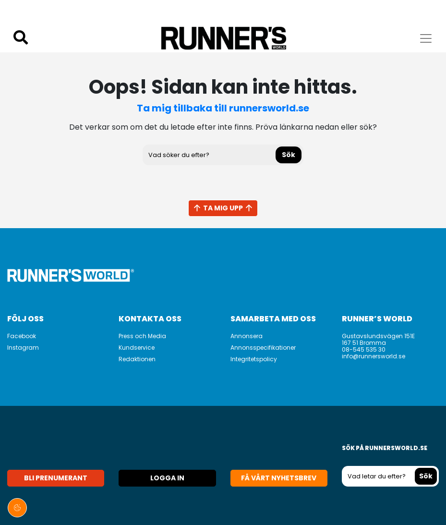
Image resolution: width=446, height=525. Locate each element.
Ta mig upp (223, 208)
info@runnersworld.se (373, 356)
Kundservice (137, 347)
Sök (288, 154)
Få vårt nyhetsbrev (278, 478)
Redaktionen (137, 359)
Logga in (167, 478)
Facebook (21, 336)
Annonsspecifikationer (263, 347)
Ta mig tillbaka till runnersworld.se (223, 108)
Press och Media (142, 336)
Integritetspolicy (253, 359)
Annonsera (246, 336)
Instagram (23, 347)
